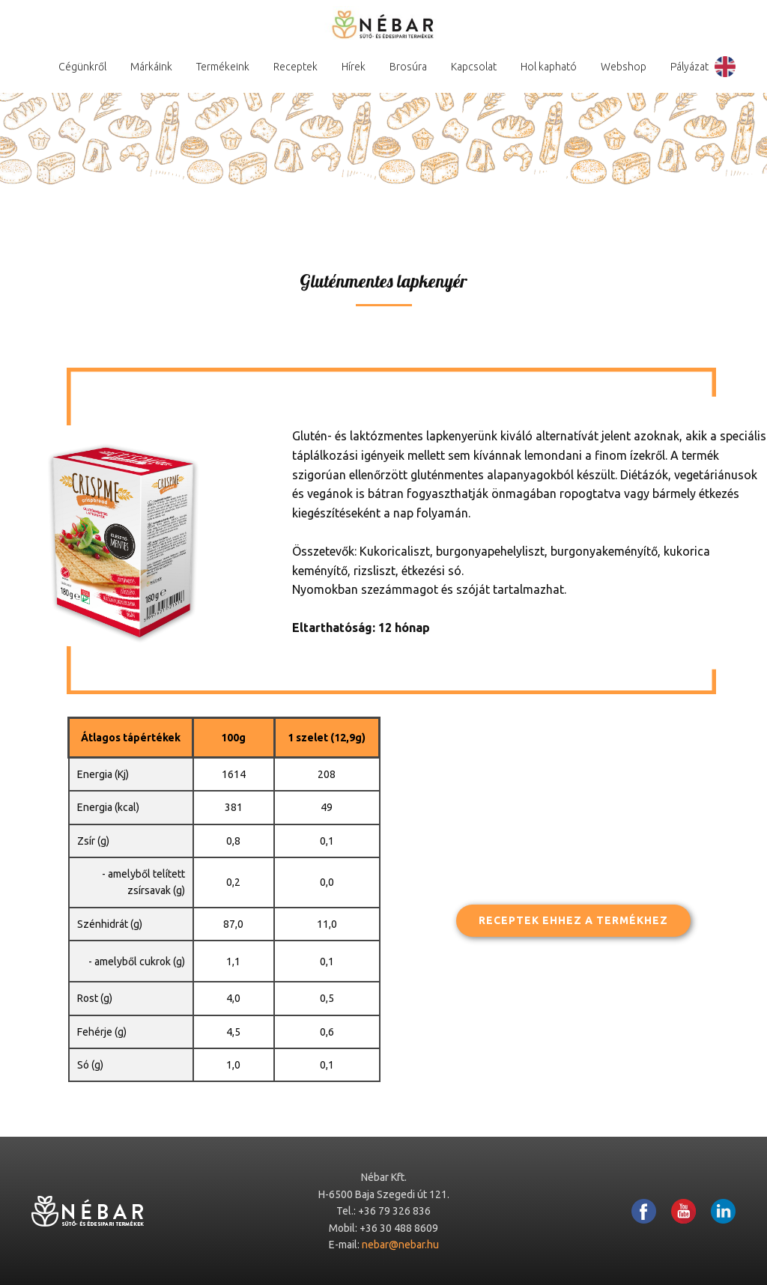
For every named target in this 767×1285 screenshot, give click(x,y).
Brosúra (408, 67)
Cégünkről (82, 67)
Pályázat (689, 67)
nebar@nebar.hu (400, 1245)
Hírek (354, 67)
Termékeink (222, 67)
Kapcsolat (474, 67)
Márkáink (151, 67)
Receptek (295, 67)
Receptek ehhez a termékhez (573, 920)
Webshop (623, 67)
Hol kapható (549, 67)
